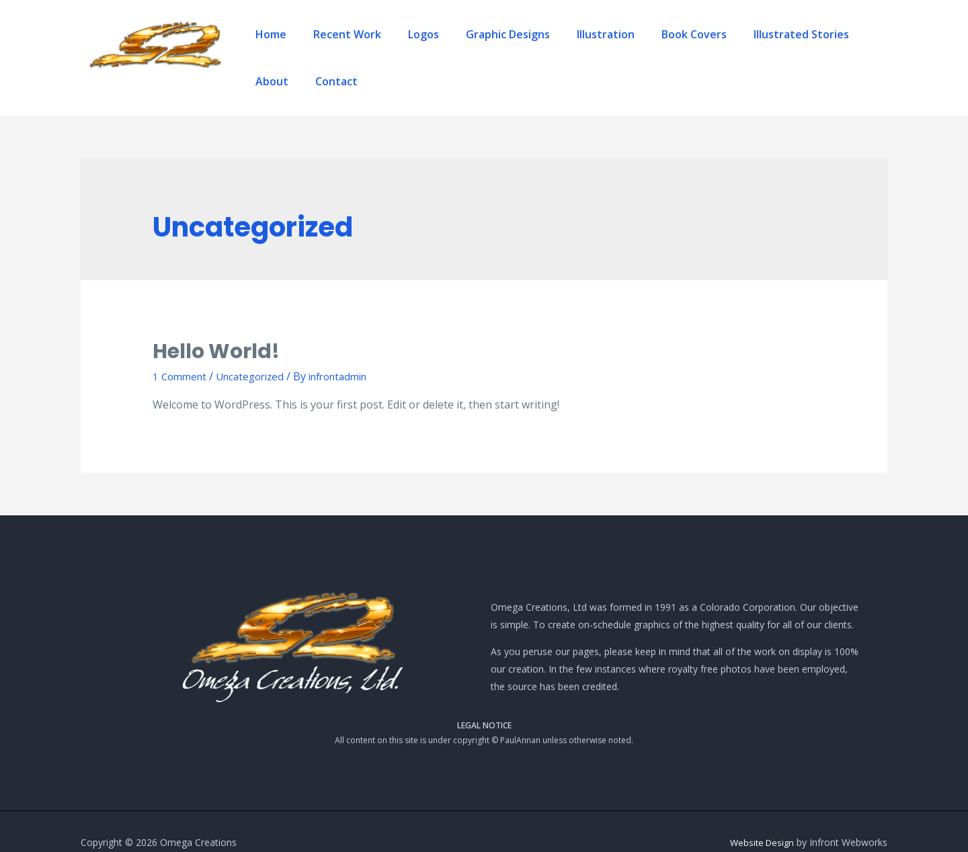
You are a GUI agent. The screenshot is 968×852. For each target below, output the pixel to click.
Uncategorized (257, 354)
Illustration (562, 47)
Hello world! (216, 329)
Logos (406, 47)
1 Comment (181, 354)
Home (281, 47)
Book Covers (637, 47)
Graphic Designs (478, 47)
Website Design (760, 820)
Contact (859, 47)
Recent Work (344, 47)
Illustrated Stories (730, 47)
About (808, 47)
